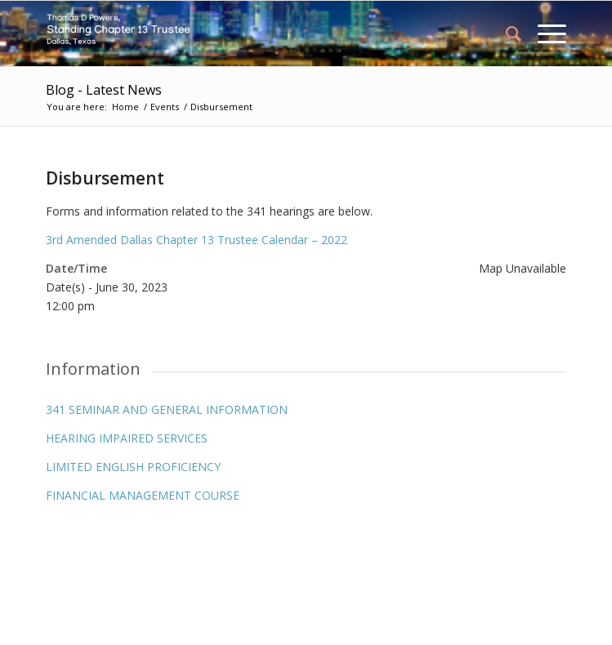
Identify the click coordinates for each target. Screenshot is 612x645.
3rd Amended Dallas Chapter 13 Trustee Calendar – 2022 (196, 239)
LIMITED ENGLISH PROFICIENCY (133, 466)
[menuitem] (505, 33)
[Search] (505, 33)
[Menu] (543, 33)
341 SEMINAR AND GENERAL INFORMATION (167, 409)
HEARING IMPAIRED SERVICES (127, 438)
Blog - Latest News (104, 90)
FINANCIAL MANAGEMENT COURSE (142, 495)
